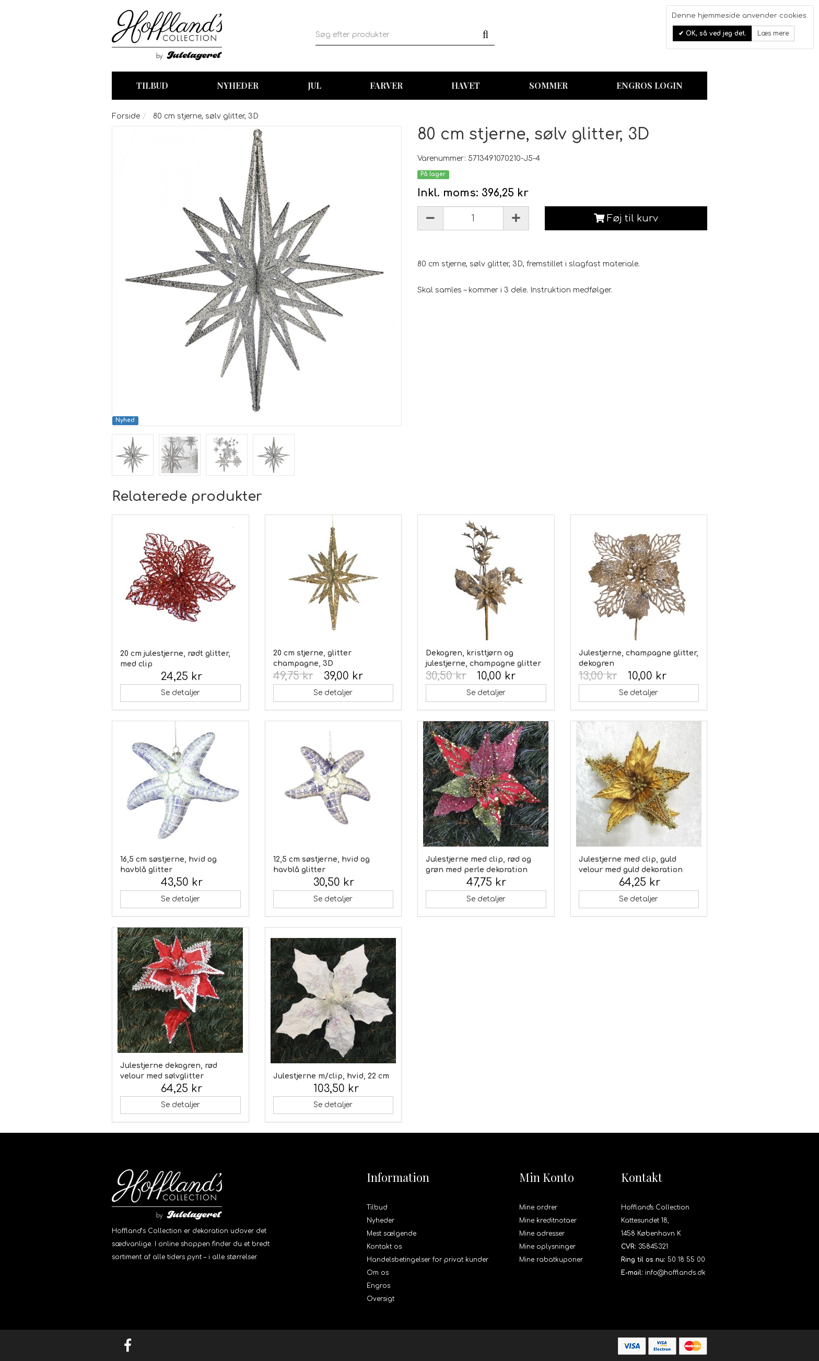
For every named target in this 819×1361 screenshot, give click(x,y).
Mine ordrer (538, 1207)
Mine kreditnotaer (548, 1220)
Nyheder (238, 85)
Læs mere (773, 33)
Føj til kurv (626, 218)
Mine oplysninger (547, 1246)
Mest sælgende (391, 1233)
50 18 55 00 (686, 1259)
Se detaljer (180, 693)
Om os (378, 1272)
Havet (465, 85)
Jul (314, 85)
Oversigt (380, 1299)
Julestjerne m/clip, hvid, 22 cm (331, 1076)
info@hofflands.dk (675, 1272)
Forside (126, 116)
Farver (386, 85)
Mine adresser (542, 1233)
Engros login (649, 85)
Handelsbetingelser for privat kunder (427, 1259)
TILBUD (152, 85)
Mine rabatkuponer (551, 1259)
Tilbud (377, 1207)
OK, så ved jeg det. (715, 33)
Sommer (548, 85)
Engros (378, 1285)
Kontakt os (384, 1246)
